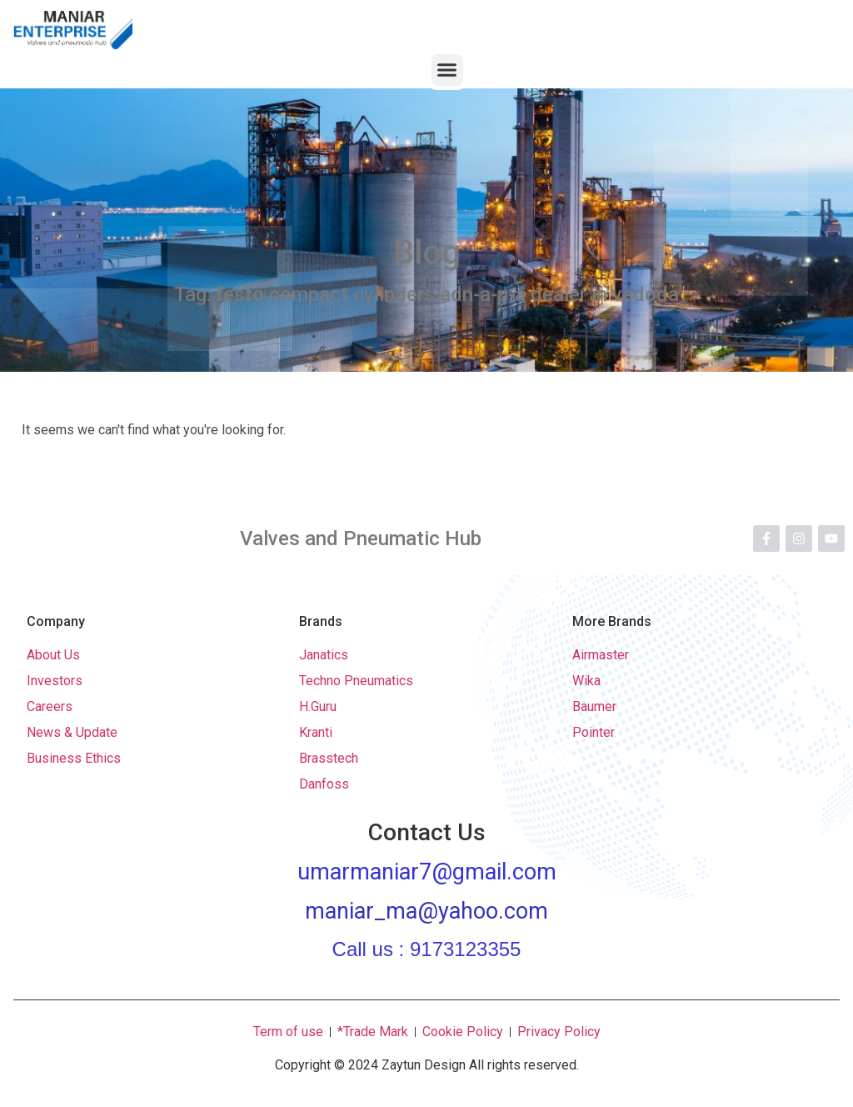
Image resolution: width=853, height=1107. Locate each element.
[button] (447, 70)
